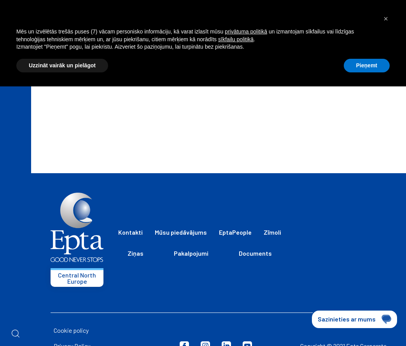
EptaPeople (235, 232)
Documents (255, 253)
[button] (386, 18)
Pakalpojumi (191, 253)
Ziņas (136, 253)
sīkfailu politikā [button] (236, 39)
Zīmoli (272, 232)
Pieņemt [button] (366, 65)
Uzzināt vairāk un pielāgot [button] (62, 65)
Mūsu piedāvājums (181, 232)
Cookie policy (71, 330)
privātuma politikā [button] (246, 31)
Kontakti (130, 232)
